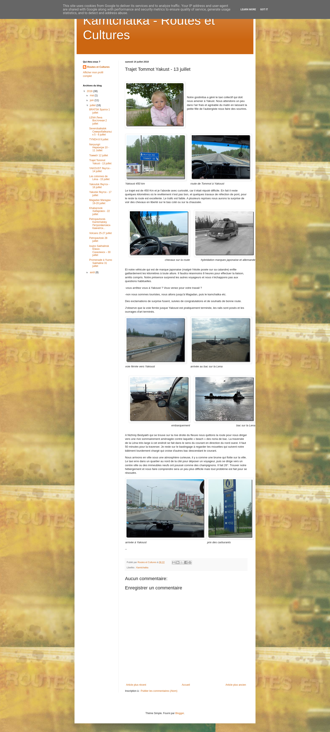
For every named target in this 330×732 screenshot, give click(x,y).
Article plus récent (136, 684)
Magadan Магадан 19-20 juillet (99, 202)
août (93, 272)
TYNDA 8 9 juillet (98, 139)
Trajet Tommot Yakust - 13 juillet (100, 162)
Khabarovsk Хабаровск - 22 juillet (99, 211)
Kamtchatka (142, 567)
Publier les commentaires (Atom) (159, 690)
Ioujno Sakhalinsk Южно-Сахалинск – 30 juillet (99, 251)
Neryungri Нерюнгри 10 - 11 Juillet (99, 147)
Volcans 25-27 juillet (100, 233)
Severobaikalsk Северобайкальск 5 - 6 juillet (100, 131)
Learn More (248, 9)
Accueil (186, 684)
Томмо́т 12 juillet (98, 155)
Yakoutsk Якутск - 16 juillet (99, 186)
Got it (264, 9)
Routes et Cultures (98, 67)
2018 (90, 91)
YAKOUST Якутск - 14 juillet (100, 170)
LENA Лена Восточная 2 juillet (98, 120)
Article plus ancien (236, 684)
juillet (93, 105)
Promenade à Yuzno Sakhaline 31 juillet (100, 263)
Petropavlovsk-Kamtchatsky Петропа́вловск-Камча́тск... (100, 224)
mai (92, 95)
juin (92, 100)
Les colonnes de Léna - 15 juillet (99, 178)
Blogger (179, 713)
